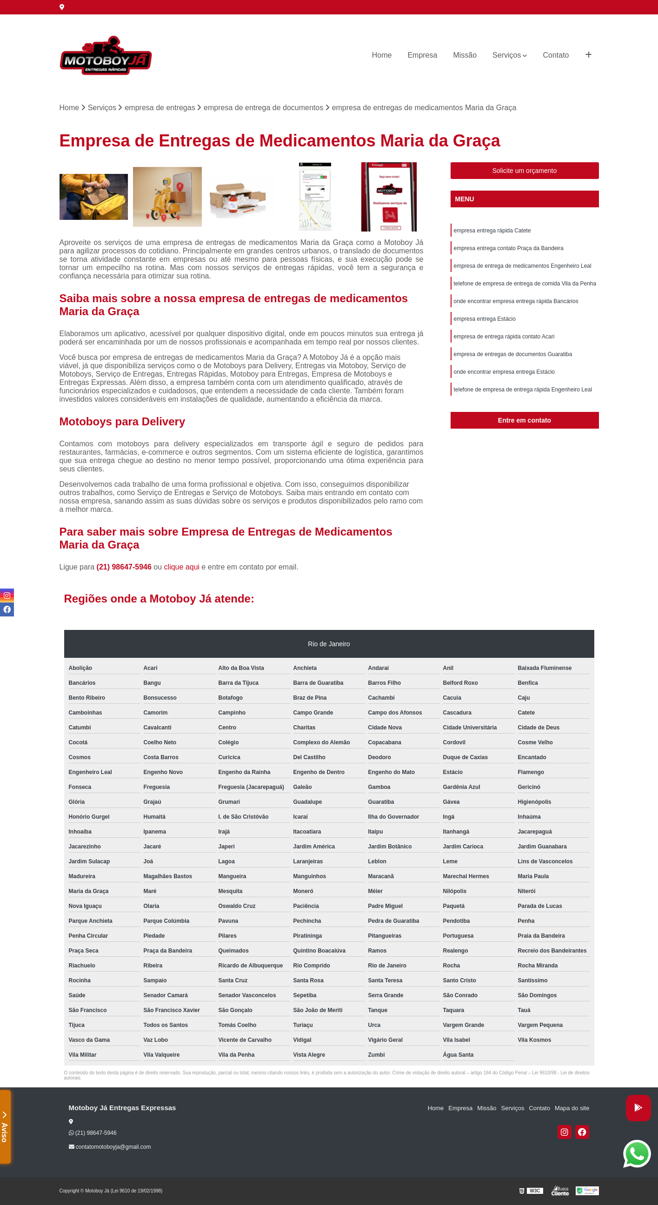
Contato (556, 55)
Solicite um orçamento (524, 170)
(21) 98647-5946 (125, 567)
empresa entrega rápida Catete (492, 230)
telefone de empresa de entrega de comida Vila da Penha (525, 283)
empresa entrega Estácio (485, 319)
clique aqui (182, 567)
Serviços (506, 55)
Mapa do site (572, 1108)
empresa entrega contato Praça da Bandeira (509, 248)
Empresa (422, 55)
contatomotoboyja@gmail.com (110, 1147)
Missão (465, 55)
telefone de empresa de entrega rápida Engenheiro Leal (523, 389)
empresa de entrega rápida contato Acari (504, 336)
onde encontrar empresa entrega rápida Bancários (516, 301)
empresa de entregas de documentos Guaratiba (513, 354)
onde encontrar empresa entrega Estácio (504, 372)
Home (382, 55)
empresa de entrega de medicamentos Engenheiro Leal (523, 266)
